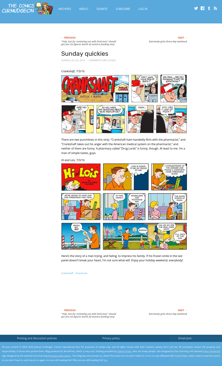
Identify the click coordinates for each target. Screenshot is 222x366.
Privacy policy (111, 338)
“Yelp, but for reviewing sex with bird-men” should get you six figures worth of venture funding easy (88, 43)
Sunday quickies (84, 53)
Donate (102, 9)
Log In (142, 9)
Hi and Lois (81, 273)
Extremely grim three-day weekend (168, 41)
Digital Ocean (124, 351)
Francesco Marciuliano (59, 355)
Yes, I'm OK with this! (192, 353)
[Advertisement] (124, 295)
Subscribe (123, 9)
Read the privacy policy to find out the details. (191, 344)
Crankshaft (67, 273)
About (83, 9)
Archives (64, 9)
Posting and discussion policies (37, 338)
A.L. (106, 360)
